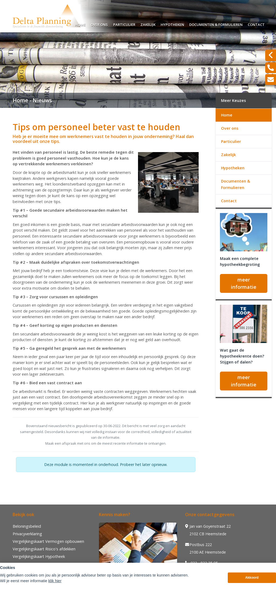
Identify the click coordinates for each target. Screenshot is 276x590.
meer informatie (243, 283)
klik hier (54, 584)
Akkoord (252, 581)
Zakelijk (148, 24)
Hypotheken (172, 24)
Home (80, 24)
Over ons (99, 24)
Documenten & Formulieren (216, 24)
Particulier (124, 24)
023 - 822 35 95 (201, 563)
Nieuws (42, 100)
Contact (256, 24)
